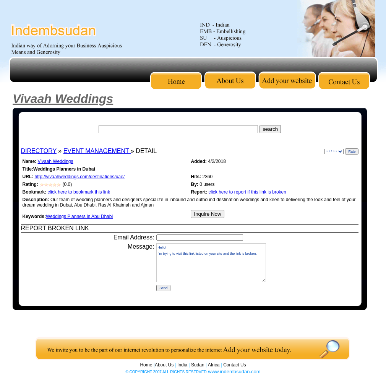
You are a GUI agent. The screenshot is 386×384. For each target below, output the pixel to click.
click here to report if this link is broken (247, 192)
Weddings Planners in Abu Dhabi (79, 216)
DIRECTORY (39, 151)
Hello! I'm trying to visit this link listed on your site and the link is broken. (211, 262)
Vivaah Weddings (55, 161)
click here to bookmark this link (79, 192)
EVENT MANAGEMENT (97, 151)
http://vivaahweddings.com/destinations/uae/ (80, 176)
